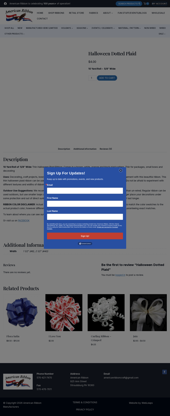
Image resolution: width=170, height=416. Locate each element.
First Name (52, 198)
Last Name (52, 211)
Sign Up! (85, 236)
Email (50, 185)
